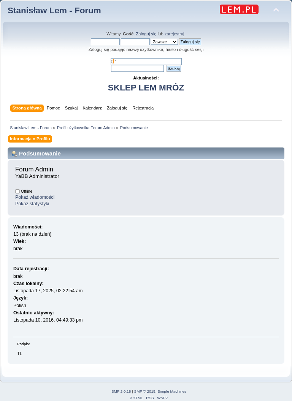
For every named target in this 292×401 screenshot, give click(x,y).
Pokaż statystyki (32, 203)
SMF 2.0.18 (121, 391)
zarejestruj (174, 34)
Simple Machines (171, 391)
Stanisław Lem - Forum (54, 10)
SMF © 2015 (145, 391)
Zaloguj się (146, 34)
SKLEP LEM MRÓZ (146, 87)
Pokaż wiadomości (34, 197)
